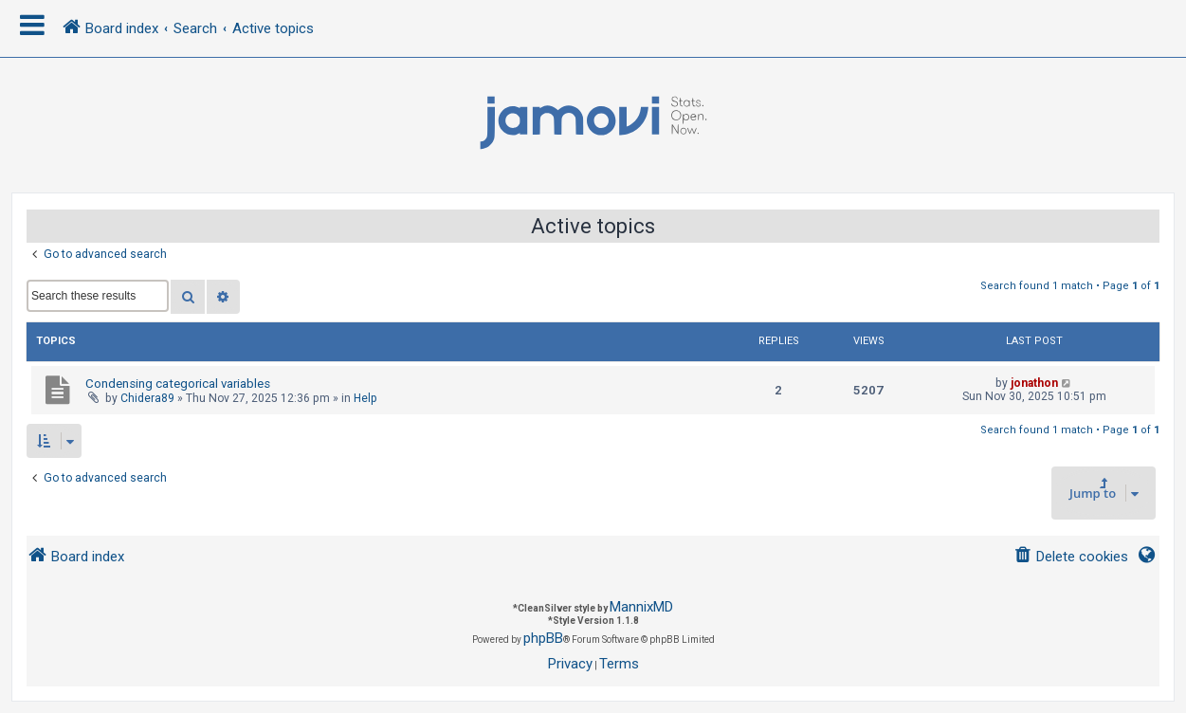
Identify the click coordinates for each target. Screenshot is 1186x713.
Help (365, 398)
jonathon (1034, 383)
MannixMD (641, 606)
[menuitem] (1071, 557)
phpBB (543, 638)
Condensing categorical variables (177, 383)
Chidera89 (147, 398)
